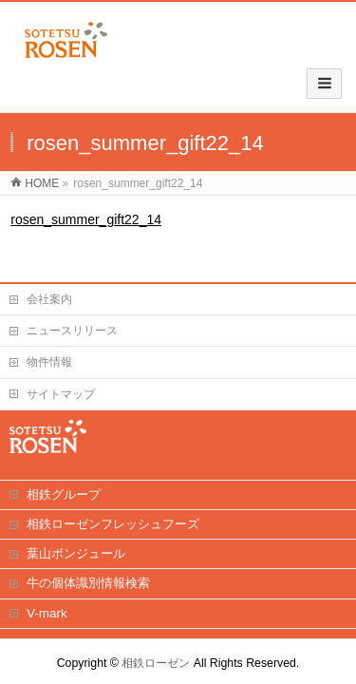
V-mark (47, 594)
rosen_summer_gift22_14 (85, 186)
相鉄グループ (64, 475)
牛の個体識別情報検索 (88, 564)
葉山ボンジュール (76, 534)
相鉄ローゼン (156, 644)
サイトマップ (61, 375)
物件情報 (49, 343)
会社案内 (49, 280)
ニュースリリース (72, 311)
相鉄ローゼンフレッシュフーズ (113, 505)
